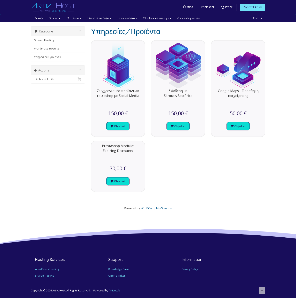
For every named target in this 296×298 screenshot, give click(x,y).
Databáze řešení (99, 18)
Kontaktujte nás (188, 18)
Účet (257, 18)
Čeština (189, 7)
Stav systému (127, 18)
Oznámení (74, 18)
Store (54, 18)
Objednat (118, 126)
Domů (38, 18)
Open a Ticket (116, 275)
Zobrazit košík (252, 7)
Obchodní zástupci (157, 18)
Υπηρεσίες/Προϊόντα (47, 57)
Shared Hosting (44, 40)
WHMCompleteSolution (156, 208)
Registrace (226, 7)
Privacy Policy (190, 269)
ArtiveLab (114, 290)
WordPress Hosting (46, 48)
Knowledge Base (118, 269)
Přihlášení (207, 7)
